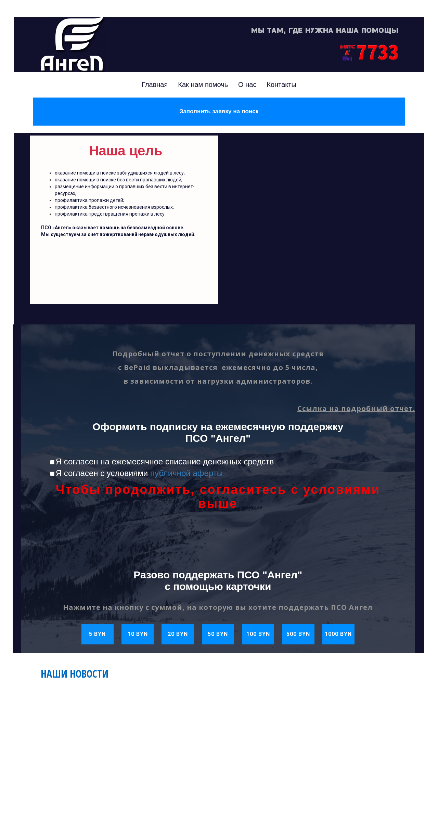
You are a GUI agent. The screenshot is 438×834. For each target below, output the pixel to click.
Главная (155, 84)
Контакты (281, 84)
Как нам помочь (203, 84)
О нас (247, 84)
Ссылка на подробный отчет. (356, 408)
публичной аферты (186, 473)
